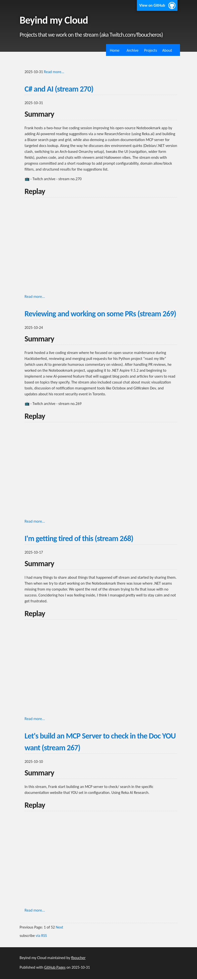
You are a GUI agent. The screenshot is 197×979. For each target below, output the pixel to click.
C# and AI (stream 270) (59, 89)
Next (59, 927)
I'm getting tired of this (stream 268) (79, 538)
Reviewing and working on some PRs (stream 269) (100, 314)
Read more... (54, 71)
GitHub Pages (55, 967)
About (167, 50)
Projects (150, 50)
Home (114, 50)
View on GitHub (152, 5)
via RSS (41, 935)
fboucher (78, 957)
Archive (133, 50)
